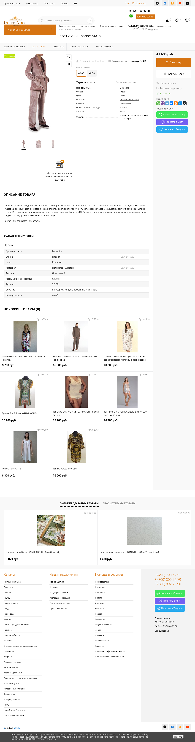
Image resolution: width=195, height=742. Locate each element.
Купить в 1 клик (174, 74)
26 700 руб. (127, 422)
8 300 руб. (25, 477)
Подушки (8, 598)
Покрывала (9, 614)
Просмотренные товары (119, 503)
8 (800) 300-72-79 (141, 26)
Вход (127, 3)
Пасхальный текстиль (14, 716)
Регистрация (139, 3)
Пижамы (8, 630)
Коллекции (100, 619)
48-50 (92, 73)
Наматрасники (11, 603)
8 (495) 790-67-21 (139, 10)
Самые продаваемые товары (79, 503)
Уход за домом (11, 668)
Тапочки (7, 641)
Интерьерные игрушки (14, 689)
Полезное (99, 635)
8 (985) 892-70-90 (168, 584)
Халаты (7, 619)
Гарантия (99, 646)
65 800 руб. (76, 367)
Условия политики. (47, 739)
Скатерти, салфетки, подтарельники (20, 646)
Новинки (53, 587)
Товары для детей (12, 700)
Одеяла (7, 593)
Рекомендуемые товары (61, 603)
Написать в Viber (172, 122)
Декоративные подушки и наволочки (21, 678)
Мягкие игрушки (11, 684)
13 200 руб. (76, 422)
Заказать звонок (145, 16)
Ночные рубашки (12, 635)
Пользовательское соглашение (109, 657)
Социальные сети (103, 625)
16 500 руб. (76, 477)
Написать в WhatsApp (172, 114)
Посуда (7, 705)
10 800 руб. (127, 367)
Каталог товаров (30, 30)
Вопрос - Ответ (102, 641)
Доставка (79, 3)
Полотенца (9, 651)
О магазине (32, 3)
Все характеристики (126, 82)
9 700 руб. (25, 367)
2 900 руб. (106, 559)
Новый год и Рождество (15, 710)
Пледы (7, 609)
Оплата (64, 3)
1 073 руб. (12, 559)
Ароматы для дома (13, 662)
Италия (123, 92)
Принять (178, 737)
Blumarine (124, 88)
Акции (98, 630)
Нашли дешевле (166, 83)
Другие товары (127, 257)
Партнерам (49, 3)
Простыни (8, 587)
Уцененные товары (58, 609)
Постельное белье (12, 582)
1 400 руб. (59, 559)
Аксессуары (9, 694)
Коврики (8, 657)
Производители (12, 3)
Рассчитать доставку (169, 88)
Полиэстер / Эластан (129, 99)
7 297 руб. (153, 559)
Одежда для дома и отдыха (16, 625)
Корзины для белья (13, 673)
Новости (99, 614)
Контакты (99, 609)
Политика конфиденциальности (110, 651)
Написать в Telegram (172, 129)
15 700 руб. (25, 422)
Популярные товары (58, 593)
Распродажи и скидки (59, 598)
